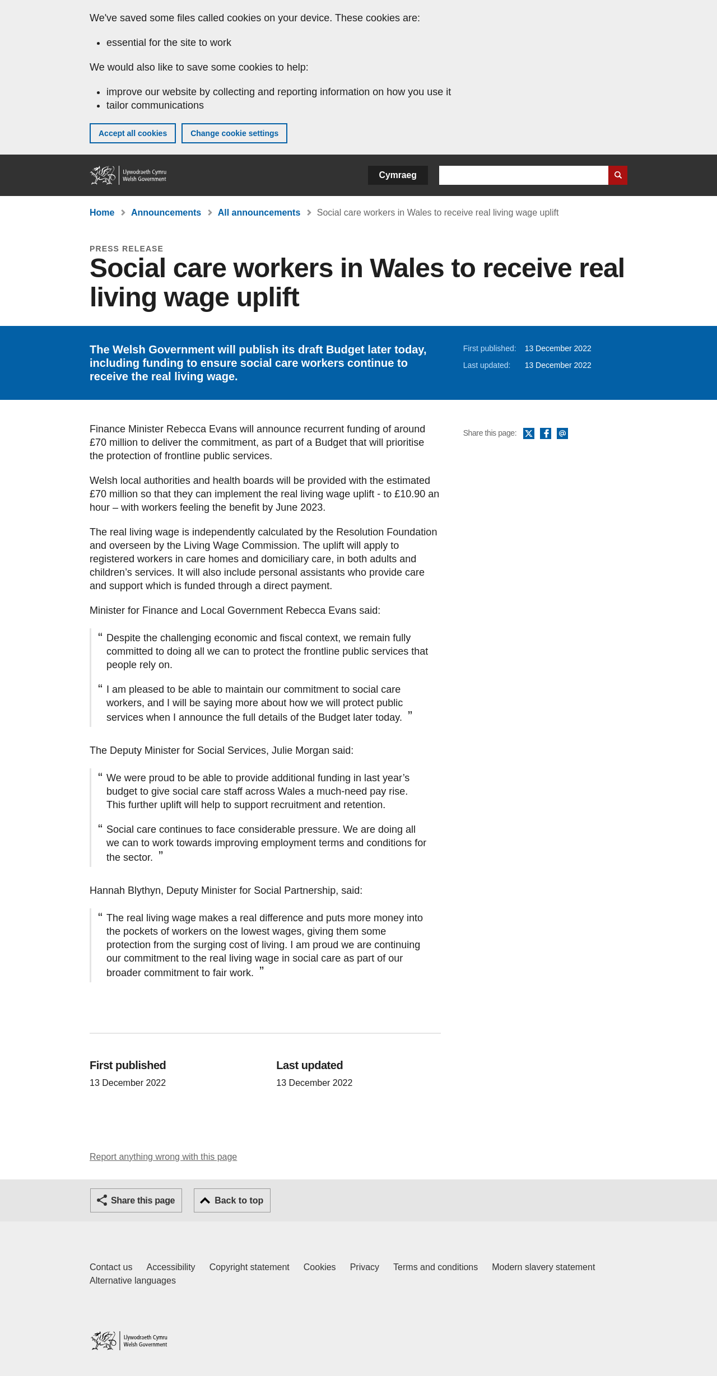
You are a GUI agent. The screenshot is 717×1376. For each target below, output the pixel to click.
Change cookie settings (234, 133)
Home (102, 212)
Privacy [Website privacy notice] (364, 1267)
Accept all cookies (133, 133)
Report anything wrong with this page (163, 1157)
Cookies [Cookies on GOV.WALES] (320, 1267)
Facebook (545, 434)
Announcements (166, 212)
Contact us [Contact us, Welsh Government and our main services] (111, 1267)
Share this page (143, 1200)
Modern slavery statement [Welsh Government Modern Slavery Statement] (543, 1267)
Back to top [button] (239, 1200)
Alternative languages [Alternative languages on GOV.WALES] (133, 1280)
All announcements (259, 212)
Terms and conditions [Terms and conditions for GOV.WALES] (435, 1267)
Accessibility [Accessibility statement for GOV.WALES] (170, 1267)
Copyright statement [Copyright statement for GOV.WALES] (249, 1267)
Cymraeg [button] (398, 175)
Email (562, 434)
